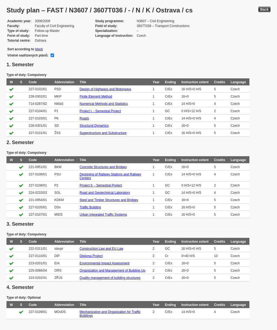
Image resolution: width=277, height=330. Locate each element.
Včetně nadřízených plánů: (27, 55)
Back (264, 9)
